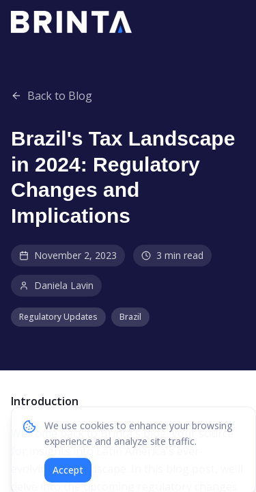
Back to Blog (51, 95)
